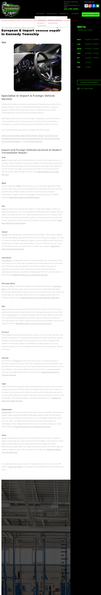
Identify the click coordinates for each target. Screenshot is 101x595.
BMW (4, 183)
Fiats (4, 209)
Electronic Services (52, 139)
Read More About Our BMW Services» (24, 197)
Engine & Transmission (11, 141)
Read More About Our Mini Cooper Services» (33, 323)
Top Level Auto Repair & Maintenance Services (38, 20)
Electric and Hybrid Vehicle (32, 139)
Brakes (41, 136)
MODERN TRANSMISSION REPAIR (11, 20)
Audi (4, 157)
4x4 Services (6, 136)
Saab (4, 384)
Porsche (5, 358)
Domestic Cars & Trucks (11, 139)
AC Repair (16, 136)
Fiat (3, 206)
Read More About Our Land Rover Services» (30, 275)
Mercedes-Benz (8, 283)
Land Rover (6, 258)
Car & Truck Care (51, 136)
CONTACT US (64, 13)
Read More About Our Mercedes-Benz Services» (40, 298)
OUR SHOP (40, 13)
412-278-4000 (71, 9)
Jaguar (4, 232)
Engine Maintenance (33, 141)
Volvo (4, 435)
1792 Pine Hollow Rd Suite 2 (24, 28)
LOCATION (75, 13)
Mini (3, 306)
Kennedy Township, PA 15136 (47, 28)
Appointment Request (91, 14)
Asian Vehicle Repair (29, 136)
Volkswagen (7, 409)
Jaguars (5, 235)
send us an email (15, 467)
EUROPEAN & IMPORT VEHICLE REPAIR (67, 20)
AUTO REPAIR (52, 13)
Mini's (4, 309)
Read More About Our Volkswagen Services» (33, 427)
